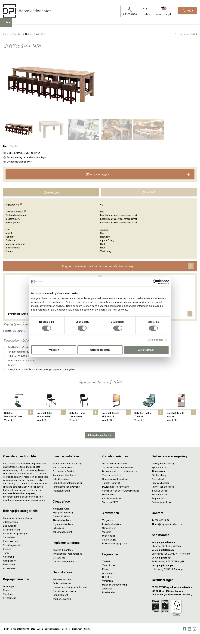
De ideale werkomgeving (114, 584)
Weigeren (53, 349)
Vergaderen (108, 519)
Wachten (106, 531)
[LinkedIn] (189, 628)
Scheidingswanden (12, 544)
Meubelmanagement (63, 561)
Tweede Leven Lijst (111, 474)
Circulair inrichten (61, 516)
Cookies (66, 628)
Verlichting (8, 556)
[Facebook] (184, 628)
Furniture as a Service (63, 470)
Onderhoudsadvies (62, 583)
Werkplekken (9, 560)
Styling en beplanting (63, 512)
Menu (10, 24)
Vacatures (8, 593)
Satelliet (17, 34)
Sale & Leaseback (61, 478)
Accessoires (9, 568)
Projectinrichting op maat (114, 543)
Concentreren (109, 527)
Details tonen (155, 339)
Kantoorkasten (10, 540)
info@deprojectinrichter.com (167, 523)
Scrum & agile (109, 539)
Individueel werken (111, 523)
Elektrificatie (9, 564)
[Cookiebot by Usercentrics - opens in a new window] (155, 281)
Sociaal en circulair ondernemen (118, 467)
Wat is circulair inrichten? (114, 463)
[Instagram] (194, 628)
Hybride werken (159, 467)
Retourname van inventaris (66, 486)
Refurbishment (60, 594)
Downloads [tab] (149, 192)
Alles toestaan (146, 349)
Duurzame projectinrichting (115, 486)
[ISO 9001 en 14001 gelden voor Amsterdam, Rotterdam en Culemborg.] (174, 592)
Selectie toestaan (100, 349)
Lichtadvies (58, 527)
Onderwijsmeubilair (161, 501)
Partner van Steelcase (163, 486)
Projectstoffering (11, 529)
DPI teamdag (9, 597)
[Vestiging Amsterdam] (174, 541)
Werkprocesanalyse (62, 467)
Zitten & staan (109, 565)
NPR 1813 (107, 576)
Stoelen (7, 548)
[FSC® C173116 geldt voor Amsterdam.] (174, 586)
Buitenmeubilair (160, 494)
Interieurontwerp (61, 508)
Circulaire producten (112, 498)
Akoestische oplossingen (15, 533)
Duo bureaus (9, 525)
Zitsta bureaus (10, 521)
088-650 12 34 (160, 519)
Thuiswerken (158, 470)
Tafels (6, 552)
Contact (187, 10)
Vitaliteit (106, 561)
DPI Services (59, 557)
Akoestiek (107, 588)
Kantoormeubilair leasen (65, 474)
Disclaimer (77, 628)
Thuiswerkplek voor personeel (68, 553)
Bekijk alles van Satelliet (100, 434)
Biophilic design (159, 474)
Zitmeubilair (9, 537)
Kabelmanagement (62, 531)
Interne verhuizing (62, 598)
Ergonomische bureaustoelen (18, 517)
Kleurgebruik (158, 478)
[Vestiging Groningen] (174, 565)
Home (6, 34)
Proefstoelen (108, 592)
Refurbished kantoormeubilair (68, 482)
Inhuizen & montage (63, 549)
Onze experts (10, 586)
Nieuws (6, 589)
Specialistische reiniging (65, 590)
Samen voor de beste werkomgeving (120, 490)
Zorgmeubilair (159, 498)
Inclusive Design (160, 490)
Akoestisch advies (62, 519)
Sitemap (88, 628)
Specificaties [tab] (51, 192)
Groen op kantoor (160, 482)
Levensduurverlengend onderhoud (70, 586)
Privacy (106, 568)
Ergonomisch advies (63, 523)
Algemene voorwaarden (48, 628)
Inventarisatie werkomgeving (67, 463)
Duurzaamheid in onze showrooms (119, 470)
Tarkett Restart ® (111, 482)
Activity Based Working (163, 463)
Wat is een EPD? (110, 501)
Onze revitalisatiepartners (115, 478)
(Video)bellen (109, 535)
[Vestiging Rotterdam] (174, 549)
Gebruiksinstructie (62, 579)
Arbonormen (108, 572)
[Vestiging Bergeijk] (174, 557)
